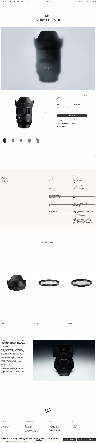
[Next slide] (50, 326)
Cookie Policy (39, 439)
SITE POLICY (51, 425)
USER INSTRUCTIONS (29, 430)
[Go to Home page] (48, 1)
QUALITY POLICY (52, 429)
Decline (80, 439)
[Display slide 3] (48, 326)
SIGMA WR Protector (71, 319)
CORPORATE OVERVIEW (6, 425)
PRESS (2, 424)
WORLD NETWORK (5, 427)
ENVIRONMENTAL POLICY (54, 427)
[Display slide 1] (47, 326)
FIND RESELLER (28, 427)
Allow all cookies (69, 439)
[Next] (45, 113)
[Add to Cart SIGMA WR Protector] (69, 323)
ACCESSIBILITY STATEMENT (55, 430)
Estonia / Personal (77, 1)
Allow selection (90, 439)
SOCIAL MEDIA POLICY (53, 426)
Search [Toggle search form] (89, 1)
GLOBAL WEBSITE (5, 426)
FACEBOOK (74, 426)
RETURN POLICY (28, 426)
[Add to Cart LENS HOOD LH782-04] (4, 323)
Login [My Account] (85, 1)
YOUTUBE (74, 424)
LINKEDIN (74, 427)
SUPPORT (27, 425)
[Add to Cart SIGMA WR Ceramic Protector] (36, 323)
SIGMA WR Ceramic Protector (41, 319)
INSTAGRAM (75, 425)
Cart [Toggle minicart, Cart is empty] (94, 1)
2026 (74, 156)
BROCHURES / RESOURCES (31, 431)
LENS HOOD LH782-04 (7, 319)
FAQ (26, 424)
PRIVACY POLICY (52, 424)
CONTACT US (28, 429)
